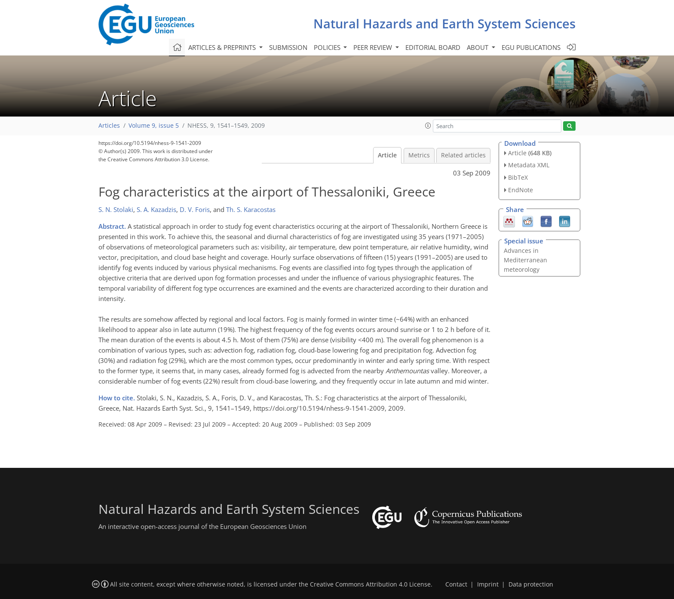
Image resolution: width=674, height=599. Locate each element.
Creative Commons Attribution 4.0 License (370, 584)
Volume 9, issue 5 (154, 125)
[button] (428, 125)
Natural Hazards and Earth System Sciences (444, 23)
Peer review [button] (373, 47)
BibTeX (518, 177)
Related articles (463, 155)
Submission (288, 47)
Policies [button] (328, 47)
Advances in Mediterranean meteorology (525, 259)
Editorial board (432, 47)
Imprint (488, 584)
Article (387, 155)
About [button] (478, 47)
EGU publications (531, 47)
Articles (109, 125)
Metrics (419, 155)
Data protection (531, 584)
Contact (456, 584)
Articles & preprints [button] (222, 47)
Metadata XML (528, 165)
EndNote (520, 190)
